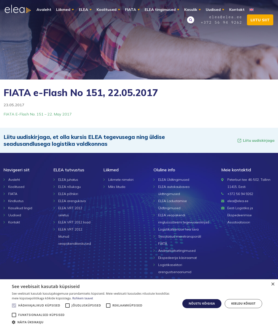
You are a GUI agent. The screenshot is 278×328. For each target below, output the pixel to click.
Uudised (213, 9)
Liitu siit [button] (260, 20)
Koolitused (107, 9)
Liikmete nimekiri (121, 179)
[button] (94, 322)
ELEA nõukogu (69, 187)
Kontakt (237, 9)
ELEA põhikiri (68, 194)
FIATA (130, 9)
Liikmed (63, 9)
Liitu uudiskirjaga (255, 140)
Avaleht (43, 9)
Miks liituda (116, 187)
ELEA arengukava (72, 201)
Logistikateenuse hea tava (178, 229)
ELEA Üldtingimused (173, 179)
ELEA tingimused (160, 9)
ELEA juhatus (68, 179)
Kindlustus (16, 201)
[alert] (139, 303)
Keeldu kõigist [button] (243, 303)
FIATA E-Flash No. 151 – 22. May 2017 (38, 114)
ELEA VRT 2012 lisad (74, 222)
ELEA (83, 9)
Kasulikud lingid (20, 208)
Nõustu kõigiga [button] (202, 303)
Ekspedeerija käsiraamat (177, 258)
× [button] (272, 284)
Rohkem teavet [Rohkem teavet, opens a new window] (82, 298)
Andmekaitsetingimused (177, 250)
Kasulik (190, 9)
